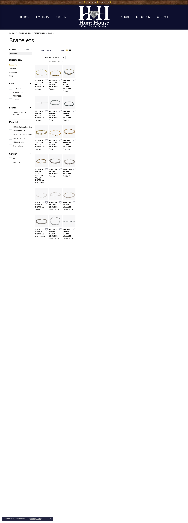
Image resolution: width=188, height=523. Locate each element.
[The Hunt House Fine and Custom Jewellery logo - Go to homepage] (94, 17)
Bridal (24, 17)
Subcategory (15, 60)
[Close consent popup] (51, 519)
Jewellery (42, 17)
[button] (81, 2)
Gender (13, 154)
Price (11, 83)
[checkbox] (15, 88)
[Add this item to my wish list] (80, 114)
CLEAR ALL (28, 49)
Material (13, 122)
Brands (12, 108)
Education (143, 17)
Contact (162, 17)
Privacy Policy (35, 519)
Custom (61, 17)
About (125, 17)
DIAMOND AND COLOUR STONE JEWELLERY (31, 33)
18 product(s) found (107, 61)
